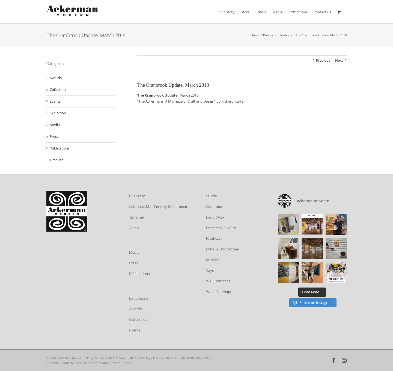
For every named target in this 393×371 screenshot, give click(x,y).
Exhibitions (138, 298)
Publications (60, 148)
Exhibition (58, 112)
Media (55, 124)
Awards (56, 77)
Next (339, 60)
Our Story (137, 195)
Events (55, 101)
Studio (211, 195)
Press (54, 136)
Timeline (56, 159)
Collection (58, 89)
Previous (323, 60)
